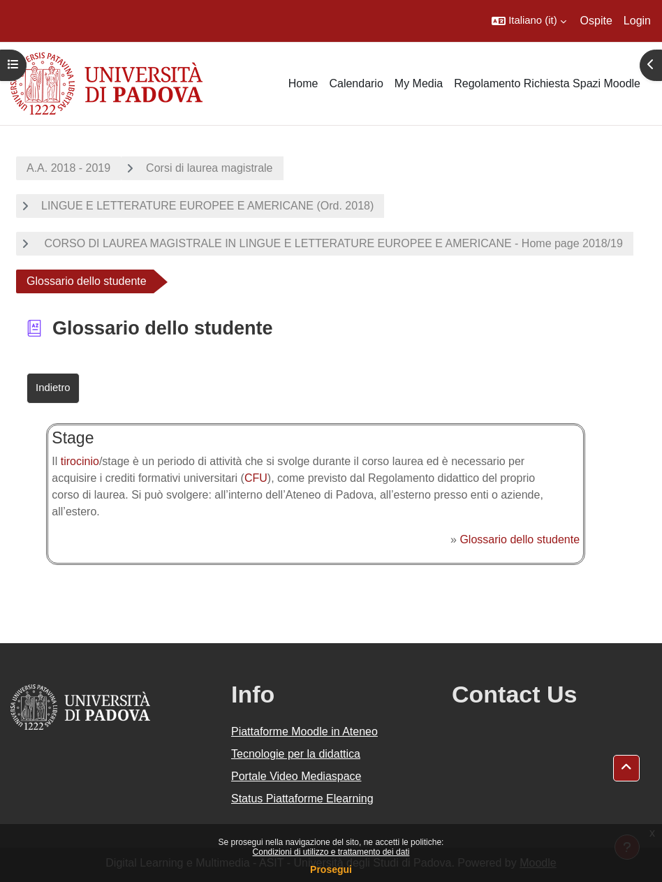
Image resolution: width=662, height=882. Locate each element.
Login (637, 21)
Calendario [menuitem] (356, 83)
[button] (528, 21)
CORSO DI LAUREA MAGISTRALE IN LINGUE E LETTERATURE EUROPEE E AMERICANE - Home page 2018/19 (332, 243)
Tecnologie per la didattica (295, 754)
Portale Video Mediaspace (296, 776)
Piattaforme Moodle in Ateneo (304, 731)
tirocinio (80, 461)
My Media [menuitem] (419, 83)
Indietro (53, 387)
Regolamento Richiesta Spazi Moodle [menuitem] (547, 83)
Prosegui (331, 869)
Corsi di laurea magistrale (209, 168)
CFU (255, 478)
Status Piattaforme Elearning (302, 798)
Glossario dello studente (519, 539)
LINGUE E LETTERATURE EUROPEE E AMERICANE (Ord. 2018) (207, 206)
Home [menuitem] (303, 83)
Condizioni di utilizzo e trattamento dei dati (331, 852)
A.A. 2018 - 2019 (68, 168)
